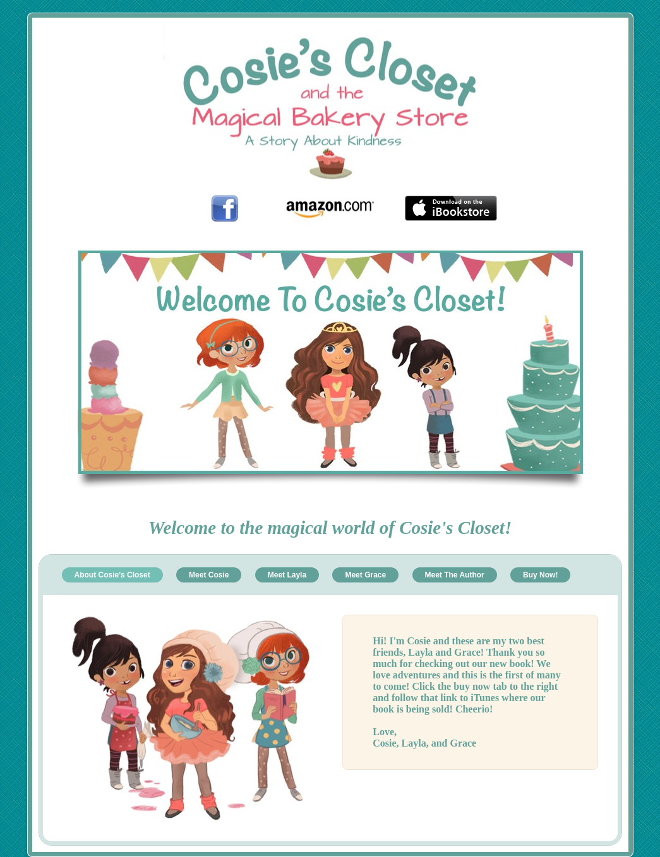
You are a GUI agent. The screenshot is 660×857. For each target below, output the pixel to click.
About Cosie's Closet (112, 574)
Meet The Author (454, 574)
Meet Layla (287, 574)
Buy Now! (540, 574)
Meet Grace (365, 574)
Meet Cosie (209, 574)
